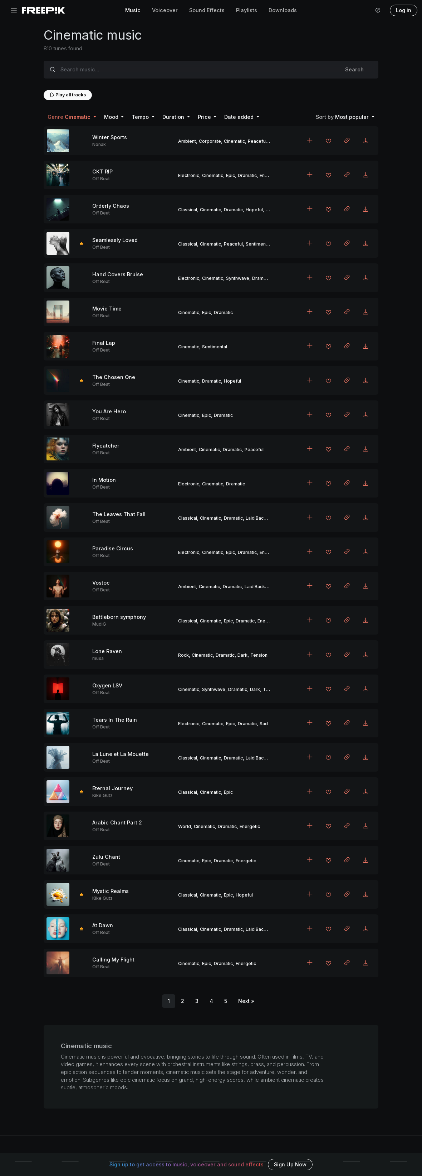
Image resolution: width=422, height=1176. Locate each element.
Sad (264, 723)
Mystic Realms (110, 891)
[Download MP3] (365, 141)
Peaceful (257, 141)
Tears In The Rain (114, 720)
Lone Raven (107, 651)
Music (133, 10)
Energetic (270, 175)
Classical (187, 209)
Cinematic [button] (70, 117)
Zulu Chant (106, 857)
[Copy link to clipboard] (346, 141)
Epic (230, 175)
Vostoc (101, 583)
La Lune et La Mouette (120, 754)
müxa (98, 658)
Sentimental (258, 244)
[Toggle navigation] (14, 10)
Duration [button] (174, 117)
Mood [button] (112, 117)
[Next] (246, 1001)
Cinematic (234, 141)
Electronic (188, 175)
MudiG (99, 624)
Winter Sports (109, 137)
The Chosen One (113, 377)
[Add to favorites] (328, 141)
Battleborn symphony (119, 617)
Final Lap (103, 343)
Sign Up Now (290, 1164)
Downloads (283, 10)
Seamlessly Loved (115, 240)
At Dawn (102, 925)
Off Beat (101, 178)
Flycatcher (105, 446)
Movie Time (107, 309)
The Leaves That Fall (119, 514)
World (184, 826)
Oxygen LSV (107, 685)
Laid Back (256, 518)
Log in (403, 10)
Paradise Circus (112, 548)
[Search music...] (196, 69)
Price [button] (205, 117)
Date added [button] (239, 117)
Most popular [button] (343, 117)
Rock (183, 655)
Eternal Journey (112, 788)
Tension (259, 655)
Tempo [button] (141, 117)
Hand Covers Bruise (117, 274)
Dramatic (247, 175)
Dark (242, 655)
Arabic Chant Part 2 (117, 822)
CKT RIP (102, 171)
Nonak (99, 144)
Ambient (187, 141)
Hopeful (254, 209)
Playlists (246, 10)
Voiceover (165, 10)
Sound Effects (207, 10)
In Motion (104, 480)
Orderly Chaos (110, 206)
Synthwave (237, 278)
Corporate (210, 141)
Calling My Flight (113, 960)
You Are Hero (109, 411)
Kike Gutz (102, 795)
